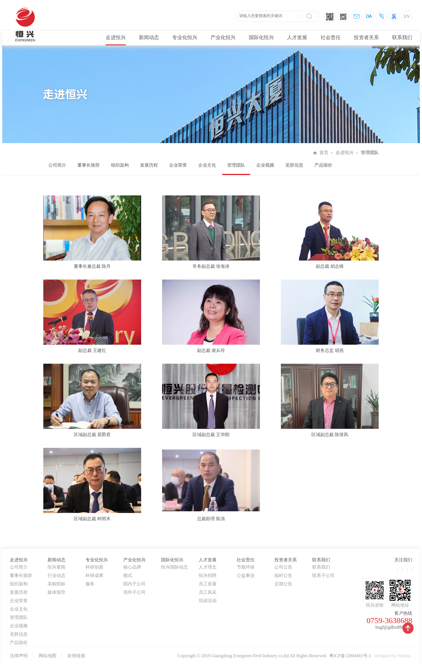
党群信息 (294, 165)
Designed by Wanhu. (392, 655)
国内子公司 (134, 583)
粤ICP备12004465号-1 (350, 655)
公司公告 (283, 567)
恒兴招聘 (208, 575)
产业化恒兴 (223, 37)
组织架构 (120, 165)
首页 (323, 152)
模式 (127, 575)
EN (406, 16)
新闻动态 (149, 37)
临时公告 (283, 575)
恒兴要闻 (56, 567)
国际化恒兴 (261, 37)
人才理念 (208, 567)
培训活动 (208, 600)
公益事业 (246, 575)
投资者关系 (366, 37)
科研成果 (94, 575)
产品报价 (323, 165)
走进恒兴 (116, 37)
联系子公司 (323, 575)
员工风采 (208, 592)
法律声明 (19, 655)
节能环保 (246, 567)
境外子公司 (134, 592)
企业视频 (265, 165)
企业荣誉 (178, 165)
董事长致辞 (88, 165)
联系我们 (402, 37)
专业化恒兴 (184, 37)
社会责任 (331, 37)
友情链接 (76, 655)
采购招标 (56, 583)
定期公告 (283, 583)
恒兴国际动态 (174, 567)
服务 (90, 583)
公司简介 (57, 165)
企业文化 (207, 165)
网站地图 (47, 655)
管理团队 (236, 165)
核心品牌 (132, 567)
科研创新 (94, 567)
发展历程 (149, 165)
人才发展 (297, 37)
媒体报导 (56, 592)
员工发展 (208, 583)
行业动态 (56, 575)
